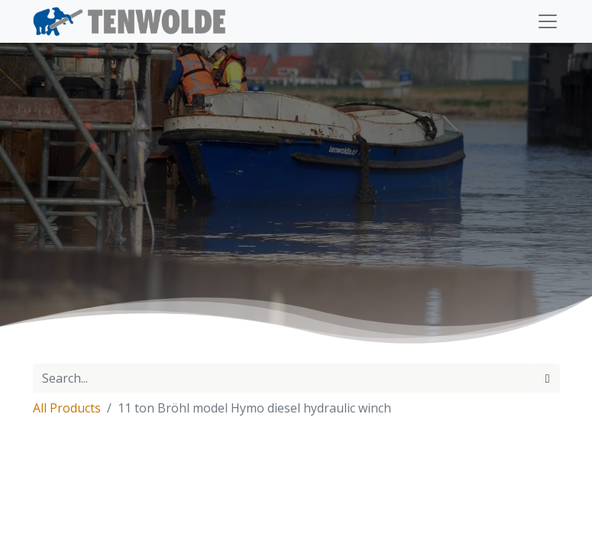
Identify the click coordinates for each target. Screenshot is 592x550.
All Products (67, 408)
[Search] (547, 378)
